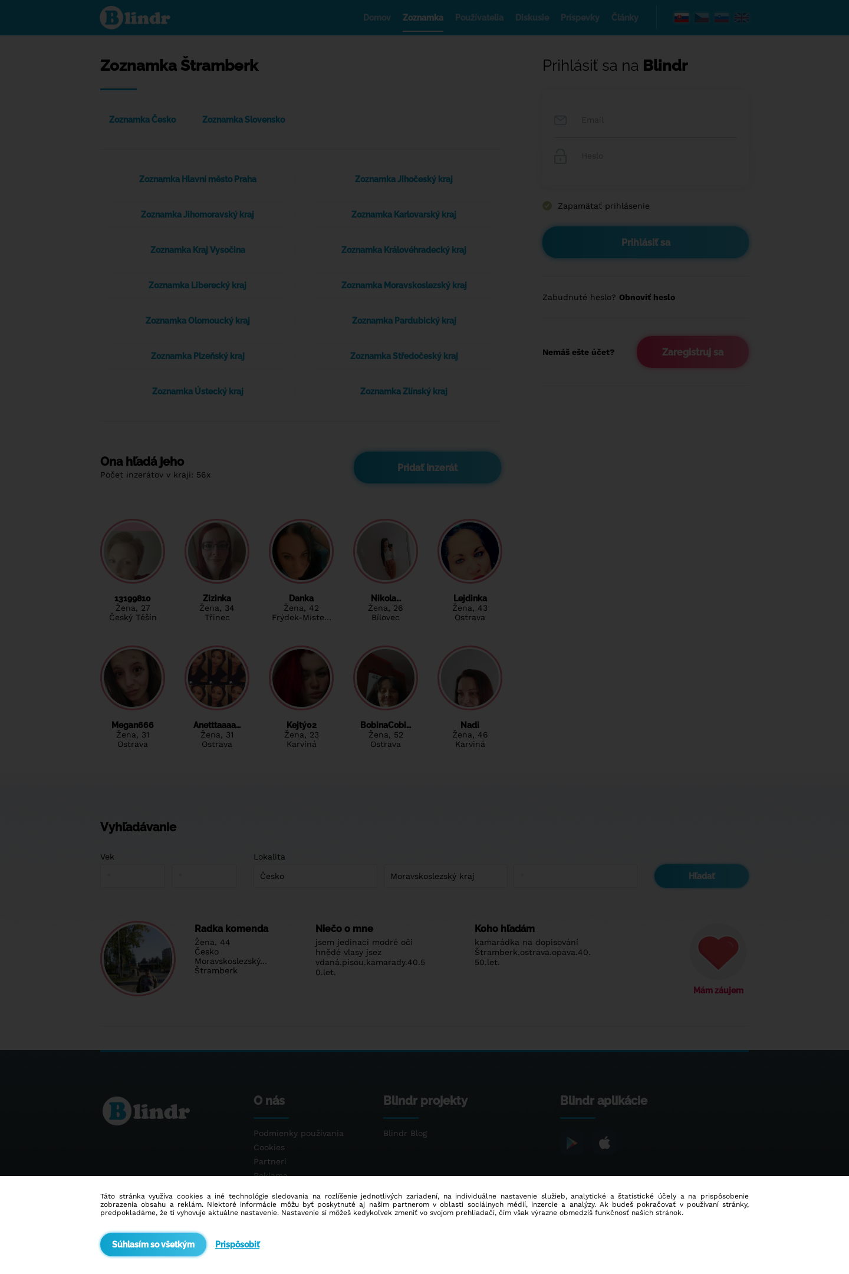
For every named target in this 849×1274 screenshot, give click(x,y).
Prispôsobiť (237, 1244)
